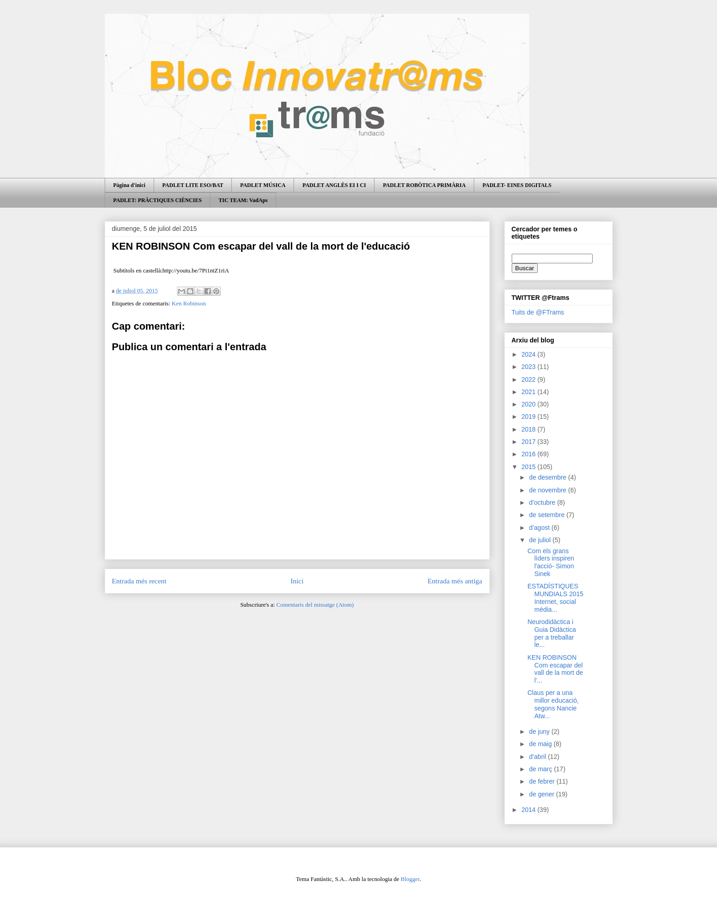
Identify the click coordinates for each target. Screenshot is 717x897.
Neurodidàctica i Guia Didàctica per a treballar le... (551, 633)
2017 (529, 441)
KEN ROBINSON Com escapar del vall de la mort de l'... (555, 669)
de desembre (548, 477)
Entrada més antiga (455, 581)
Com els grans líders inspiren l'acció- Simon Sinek (550, 562)
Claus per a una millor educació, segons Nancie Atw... (552, 704)
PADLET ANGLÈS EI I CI (334, 185)
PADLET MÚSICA (262, 185)
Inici (297, 581)
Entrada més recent (139, 581)
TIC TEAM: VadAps (243, 200)
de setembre (548, 514)
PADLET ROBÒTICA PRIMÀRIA (424, 185)
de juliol (540, 540)
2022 (529, 379)
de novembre (548, 490)
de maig (541, 744)
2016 (529, 454)
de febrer (542, 781)
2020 (529, 404)
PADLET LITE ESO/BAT (192, 185)
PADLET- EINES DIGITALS (516, 185)
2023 (529, 366)
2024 (529, 354)
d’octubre (543, 502)
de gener (542, 794)
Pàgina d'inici (129, 185)
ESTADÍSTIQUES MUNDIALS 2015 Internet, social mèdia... (555, 597)
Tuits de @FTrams (538, 312)
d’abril (538, 756)
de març (541, 769)
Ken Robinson (189, 303)
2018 (529, 429)
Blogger (410, 879)
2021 (529, 391)
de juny (540, 731)
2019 (529, 416)
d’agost (540, 527)
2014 (529, 809)
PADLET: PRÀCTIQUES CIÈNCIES (157, 200)
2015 (529, 466)
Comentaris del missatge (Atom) (314, 604)
